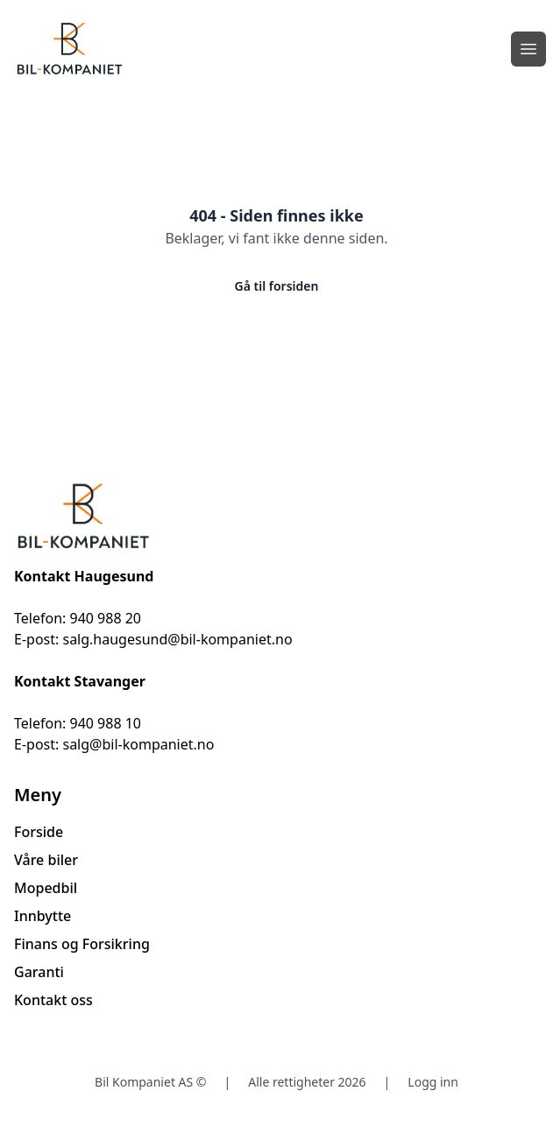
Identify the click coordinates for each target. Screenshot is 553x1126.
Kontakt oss (53, 1000)
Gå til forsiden (277, 286)
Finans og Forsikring (82, 944)
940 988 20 (105, 618)
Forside (38, 831)
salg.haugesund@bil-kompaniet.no (177, 639)
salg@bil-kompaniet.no (138, 744)
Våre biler (46, 859)
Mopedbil (45, 887)
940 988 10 (105, 723)
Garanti (39, 972)
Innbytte (42, 915)
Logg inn (433, 1081)
